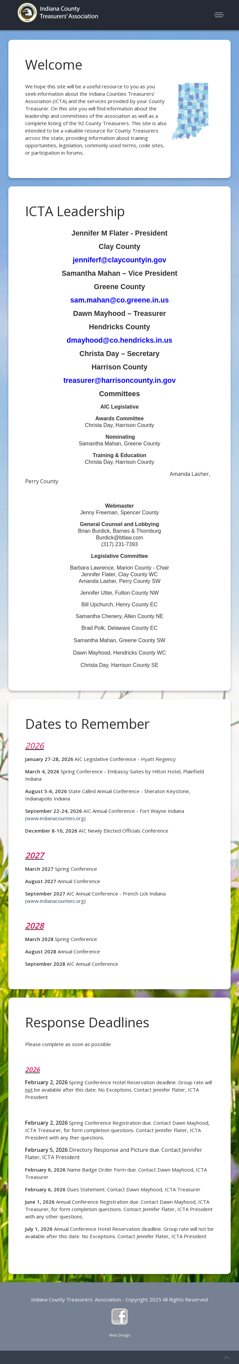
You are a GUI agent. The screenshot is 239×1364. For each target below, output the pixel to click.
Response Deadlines (87, 1022)
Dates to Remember (87, 723)
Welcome (53, 64)
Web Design (119, 1335)
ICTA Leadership (75, 211)
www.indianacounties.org (55, 818)
